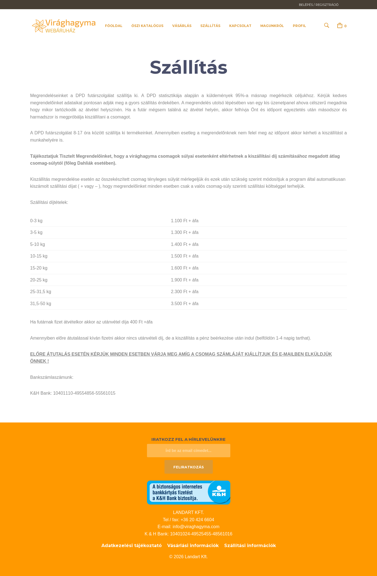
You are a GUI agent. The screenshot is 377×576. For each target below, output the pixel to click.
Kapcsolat (240, 26)
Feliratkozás (188, 467)
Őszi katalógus (147, 26)
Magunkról (272, 26)
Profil (299, 26)
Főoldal (114, 26)
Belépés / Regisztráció (318, 5)
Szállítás (210, 26)
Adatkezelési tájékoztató (131, 545)
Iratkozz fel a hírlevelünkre (188, 439)
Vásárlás (181, 26)
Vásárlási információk (193, 545)
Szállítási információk (250, 545)
